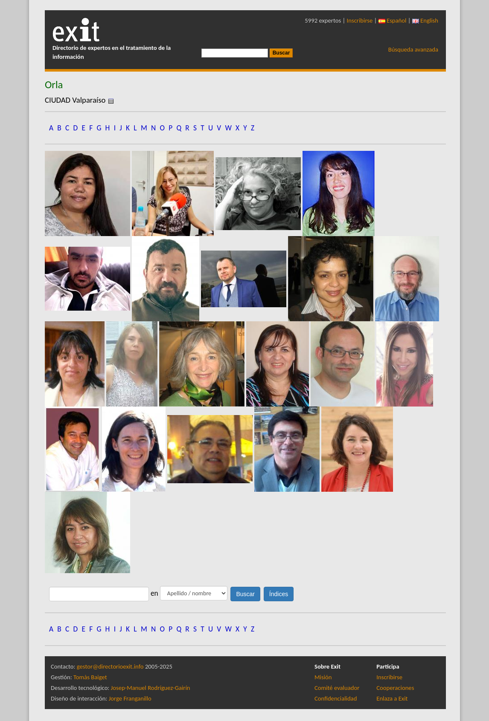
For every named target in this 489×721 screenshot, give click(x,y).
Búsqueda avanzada (413, 49)
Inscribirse (360, 20)
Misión (323, 677)
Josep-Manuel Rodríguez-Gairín (150, 688)
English (425, 20)
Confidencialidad (335, 698)
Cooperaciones (395, 688)
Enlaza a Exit (392, 698)
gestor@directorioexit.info (110, 666)
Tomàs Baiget (90, 677)
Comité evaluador (336, 688)
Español (392, 20)
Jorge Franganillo (130, 698)
